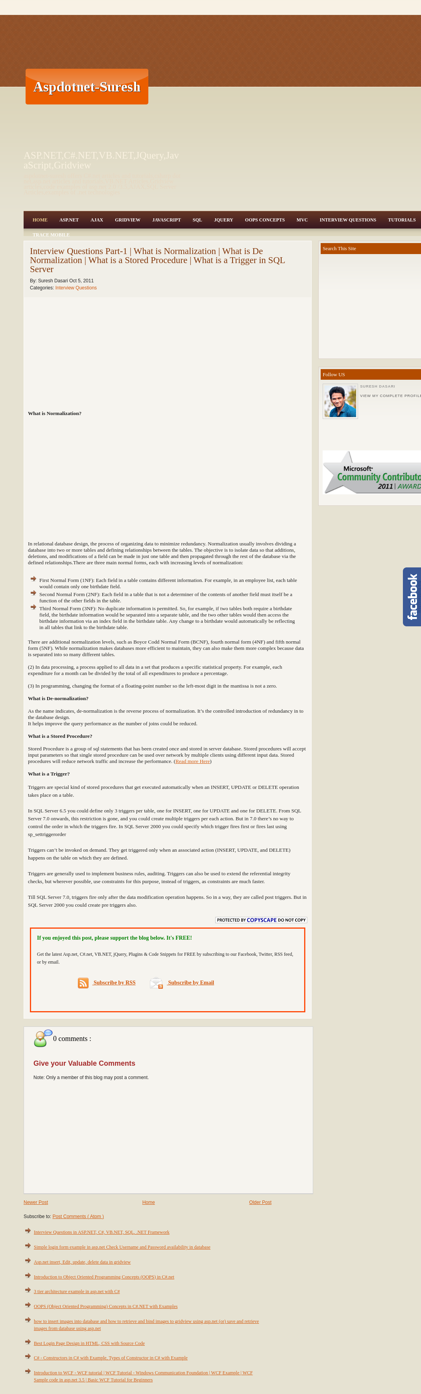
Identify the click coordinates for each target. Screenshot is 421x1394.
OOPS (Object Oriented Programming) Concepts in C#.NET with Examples (105, 1306)
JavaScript (166, 220)
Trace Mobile (51, 235)
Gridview (127, 220)
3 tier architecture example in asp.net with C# (77, 1291)
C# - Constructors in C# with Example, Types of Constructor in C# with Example (111, 1358)
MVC (302, 220)
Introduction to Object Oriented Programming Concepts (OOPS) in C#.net (104, 1277)
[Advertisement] (240, 86)
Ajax (96, 220)
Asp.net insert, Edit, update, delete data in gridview (82, 1262)
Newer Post (36, 1202)
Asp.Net (69, 220)
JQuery (223, 220)
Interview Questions (347, 220)
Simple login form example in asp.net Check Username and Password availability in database (122, 1247)
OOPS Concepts (265, 220)
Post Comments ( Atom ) (78, 1216)
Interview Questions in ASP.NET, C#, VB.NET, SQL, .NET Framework (102, 1232)
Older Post (260, 1202)
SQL (197, 220)
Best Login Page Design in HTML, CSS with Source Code (89, 1343)
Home (40, 220)
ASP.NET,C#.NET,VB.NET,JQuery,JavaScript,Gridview (101, 160)
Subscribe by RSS (107, 983)
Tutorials (401, 220)
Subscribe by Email (182, 983)
